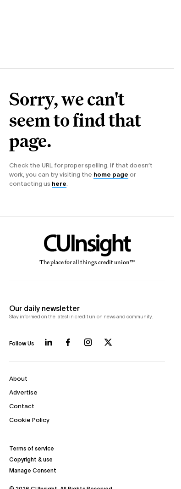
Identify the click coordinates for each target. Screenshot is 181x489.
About (18, 378)
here (59, 183)
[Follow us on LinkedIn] (48, 342)
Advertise (23, 392)
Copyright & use (31, 459)
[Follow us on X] (108, 342)
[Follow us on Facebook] (67, 342)
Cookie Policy (29, 420)
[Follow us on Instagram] (88, 342)
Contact (21, 406)
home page (110, 174)
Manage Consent (32, 470)
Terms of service (31, 448)
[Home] (87, 250)
